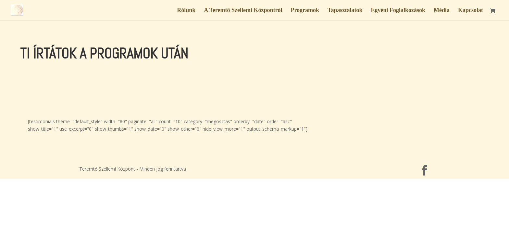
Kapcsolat (470, 10)
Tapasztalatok (345, 10)
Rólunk (186, 10)
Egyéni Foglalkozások (398, 10)
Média (442, 10)
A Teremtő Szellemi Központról (243, 10)
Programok (305, 10)
